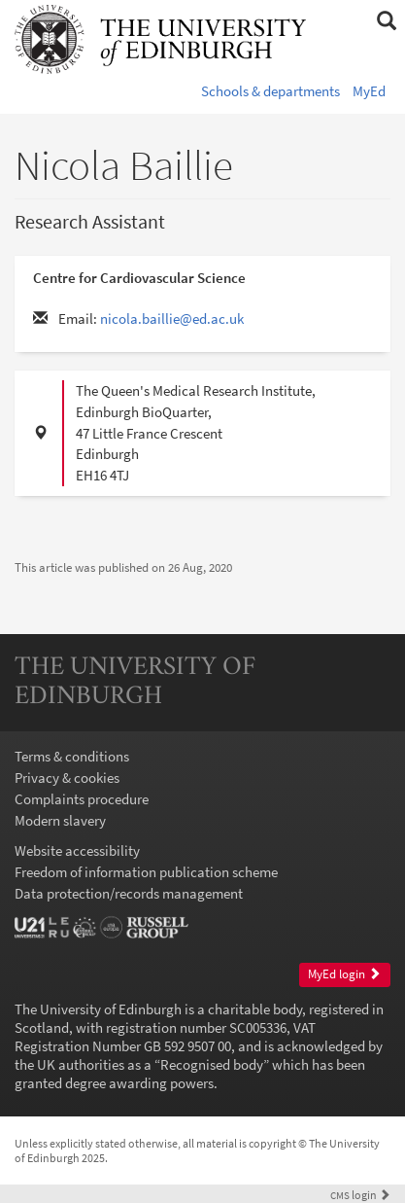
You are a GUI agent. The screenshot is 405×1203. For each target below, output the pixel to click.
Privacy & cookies (67, 777)
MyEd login (344, 974)
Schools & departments (270, 91)
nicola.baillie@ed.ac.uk (172, 318)
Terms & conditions (72, 756)
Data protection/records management (129, 893)
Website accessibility (77, 850)
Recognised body (211, 1064)
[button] (386, 21)
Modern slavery (60, 820)
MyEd (369, 91)
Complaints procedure (82, 799)
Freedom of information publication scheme (146, 872)
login (360, 1194)
